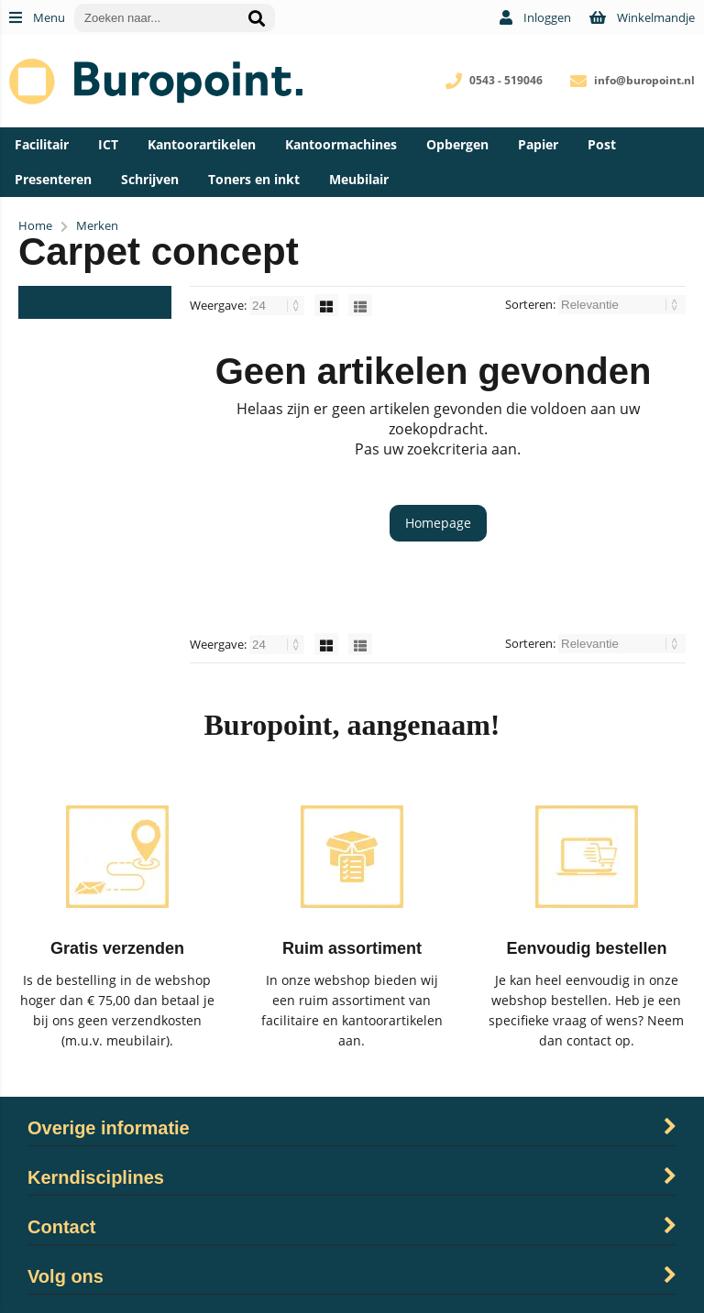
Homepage (438, 522)
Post (602, 144)
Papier (538, 144)
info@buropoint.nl (644, 80)
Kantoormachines (341, 144)
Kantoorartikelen (202, 144)
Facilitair (42, 144)
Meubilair (359, 179)
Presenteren (53, 179)
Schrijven (150, 179)
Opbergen (457, 144)
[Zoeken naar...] (256, 18)
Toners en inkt (254, 179)
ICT (108, 144)
